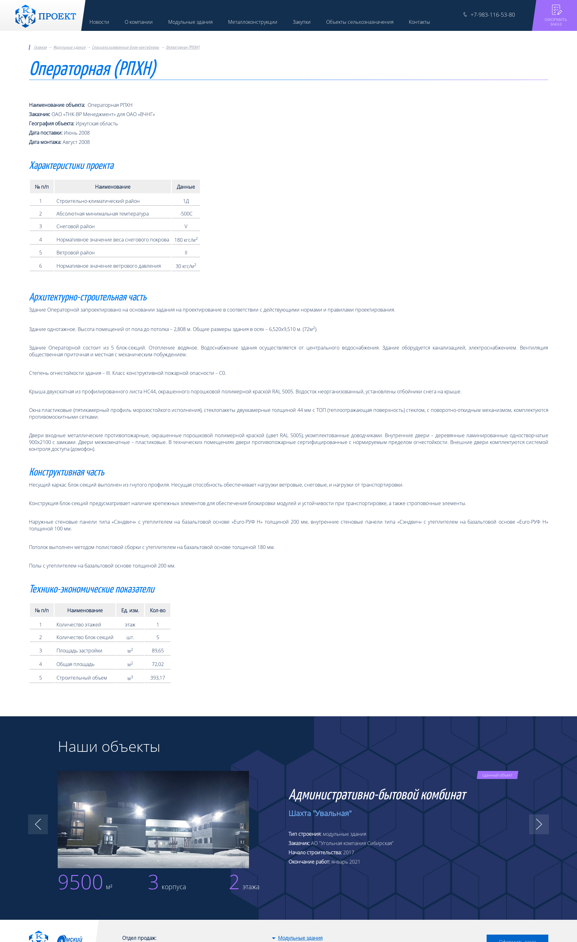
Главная (40, 47)
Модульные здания (69, 47)
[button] (38, 824)
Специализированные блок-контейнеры (125, 47)
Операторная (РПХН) (183, 47)
